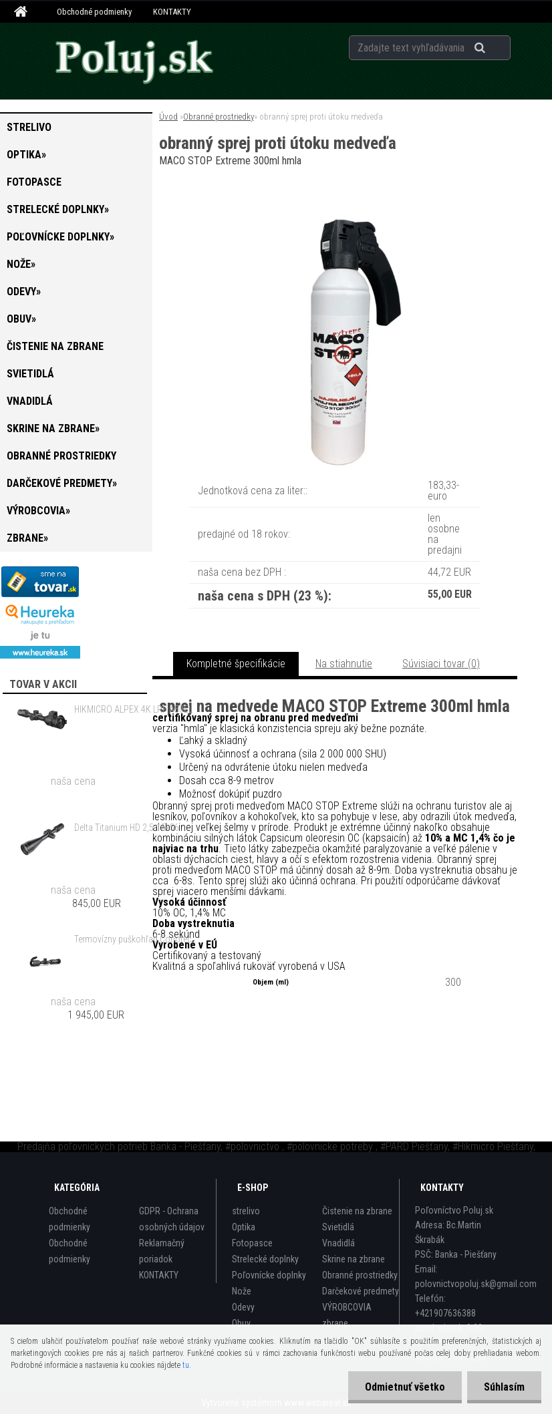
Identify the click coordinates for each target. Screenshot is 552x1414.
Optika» (26, 154)
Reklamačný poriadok (161, 1251)
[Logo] (133, 60)
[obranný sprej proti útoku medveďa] (335, 207)
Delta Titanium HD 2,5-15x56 (126, 827)
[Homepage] (22, 12)
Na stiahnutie (343, 663)
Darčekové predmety (360, 1291)
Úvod (168, 117)
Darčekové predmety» (62, 483)
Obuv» (21, 319)
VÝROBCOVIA (347, 1307)
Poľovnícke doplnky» (60, 236)
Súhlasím (504, 1387)
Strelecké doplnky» (58, 209)
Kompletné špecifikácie (235, 663)
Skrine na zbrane (353, 1259)
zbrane (335, 1323)
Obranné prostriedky (61, 456)
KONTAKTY (172, 12)
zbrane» (27, 538)
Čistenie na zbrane (55, 346)
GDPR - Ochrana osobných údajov (171, 1219)
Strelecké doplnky (265, 1259)
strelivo (29, 127)
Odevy (243, 1307)
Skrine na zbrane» (53, 428)
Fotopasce (34, 182)
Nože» (21, 264)
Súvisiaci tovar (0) (441, 663)
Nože (241, 1291)
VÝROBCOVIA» (38, 510)
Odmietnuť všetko (405, 1387)
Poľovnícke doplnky (269, 1275)
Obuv (241, 1323)
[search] (496, 48)
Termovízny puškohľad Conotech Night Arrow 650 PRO (136, 939)
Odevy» (24, 291)
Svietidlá (30, 373)
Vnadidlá (30, 401)
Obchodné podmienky (94, 12)
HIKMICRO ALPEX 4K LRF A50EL (133, 709)
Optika (243, 1227)
